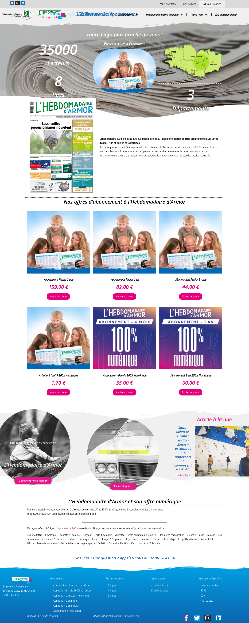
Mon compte (189, 4)
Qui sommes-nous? (226, 15)
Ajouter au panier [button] (58, 296)
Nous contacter (168, 4)
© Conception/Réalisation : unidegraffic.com (116, 616)
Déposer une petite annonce (164, 14)
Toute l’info (199, 14)
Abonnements (128, 14)
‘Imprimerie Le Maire (66, 528)
